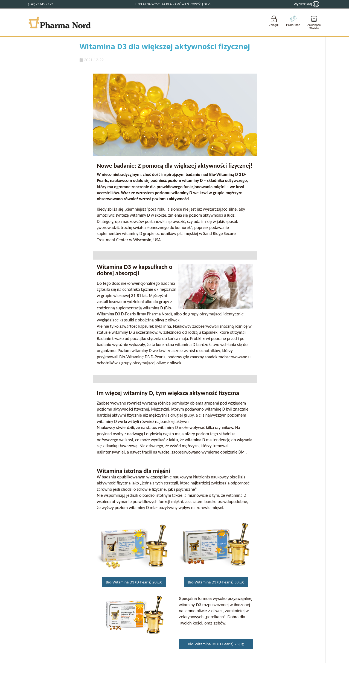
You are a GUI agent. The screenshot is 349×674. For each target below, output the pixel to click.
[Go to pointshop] (293, 22)
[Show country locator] (306, 4)
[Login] (273, 22)
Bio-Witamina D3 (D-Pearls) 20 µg (134, 582)
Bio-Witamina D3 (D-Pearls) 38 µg (216, 582)
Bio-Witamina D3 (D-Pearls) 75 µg (216, 643)
